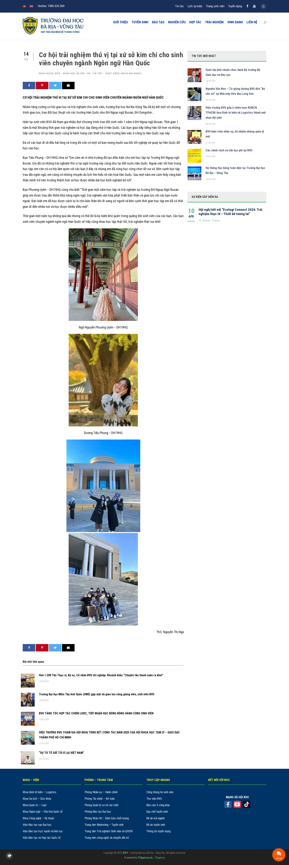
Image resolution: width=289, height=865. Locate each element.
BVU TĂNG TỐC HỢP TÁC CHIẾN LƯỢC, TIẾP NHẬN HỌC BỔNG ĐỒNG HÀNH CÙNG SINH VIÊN (96, 713)
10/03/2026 (44, 700)
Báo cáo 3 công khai (158, 805)
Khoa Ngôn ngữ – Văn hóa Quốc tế (43, 811)
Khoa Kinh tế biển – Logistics (39, 792)
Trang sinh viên (215, 6)
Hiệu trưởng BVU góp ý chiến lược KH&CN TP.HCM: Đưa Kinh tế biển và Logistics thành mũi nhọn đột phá (236, 112)
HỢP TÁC (195, 22)
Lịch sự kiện (194, 6)
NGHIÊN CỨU (176, 22)
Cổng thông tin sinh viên (159, 792)
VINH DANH (235, 22)
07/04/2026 (210, 143)
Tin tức (179, 6)
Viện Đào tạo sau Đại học (37, 825)
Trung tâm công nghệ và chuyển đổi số (107, 837)
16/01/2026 (44, 719)
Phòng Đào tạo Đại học (98, 811)
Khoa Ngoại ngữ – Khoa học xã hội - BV (64, 73)
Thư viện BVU (154, 798)
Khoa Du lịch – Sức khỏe (37, 798)
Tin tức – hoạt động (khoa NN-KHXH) (116, 73)
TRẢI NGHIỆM (214, 22)
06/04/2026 (210, 179)
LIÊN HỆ (252, 22)
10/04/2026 (210, 81)
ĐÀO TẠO (158, 22)
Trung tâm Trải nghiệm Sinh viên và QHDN (109, 831)
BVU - (126, 852)
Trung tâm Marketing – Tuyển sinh (104, 825)
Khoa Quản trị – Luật (35, 805)
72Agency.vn (145, 857)
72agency (160, 857)
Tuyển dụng (235, 6)
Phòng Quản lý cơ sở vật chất (101, 805)
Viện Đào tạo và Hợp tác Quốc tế (42, 837)
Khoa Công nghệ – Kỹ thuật (38, 818)
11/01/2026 (44, 743)
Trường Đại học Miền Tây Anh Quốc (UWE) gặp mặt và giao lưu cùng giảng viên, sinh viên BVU (96, 694)
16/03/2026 (44, 681)
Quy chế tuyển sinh (157, 811)
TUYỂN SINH (140, 22)
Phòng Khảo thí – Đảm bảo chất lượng (107, 818)
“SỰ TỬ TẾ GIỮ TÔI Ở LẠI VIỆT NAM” (61, 753)
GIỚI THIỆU (120, 22)
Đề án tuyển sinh (155, 825)
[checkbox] (9, 855)
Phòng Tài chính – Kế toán (100, 798)
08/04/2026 (210, 100)
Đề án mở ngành (155, 818)
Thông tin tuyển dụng (158, 831)
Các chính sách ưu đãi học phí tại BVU (229, 150)
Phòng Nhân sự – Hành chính (101, 792)
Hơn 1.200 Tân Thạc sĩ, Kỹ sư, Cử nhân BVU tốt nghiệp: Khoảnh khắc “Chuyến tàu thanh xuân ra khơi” (101, 675)
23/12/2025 (44, 759)
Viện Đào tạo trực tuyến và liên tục (43, 831)
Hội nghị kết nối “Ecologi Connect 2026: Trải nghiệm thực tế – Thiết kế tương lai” (230, 211)
